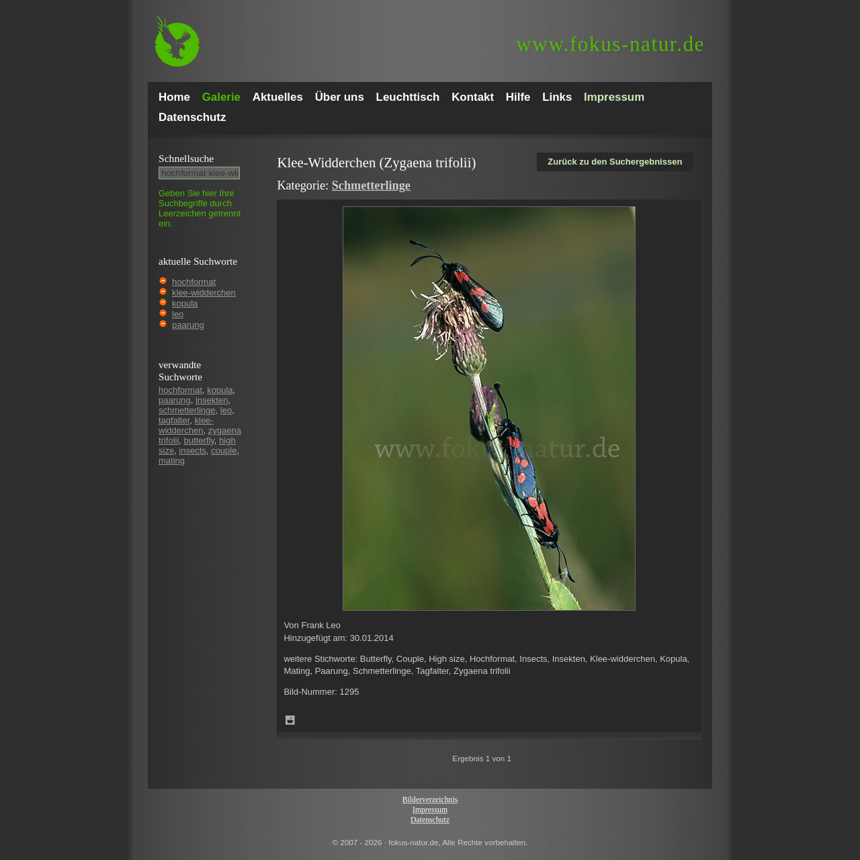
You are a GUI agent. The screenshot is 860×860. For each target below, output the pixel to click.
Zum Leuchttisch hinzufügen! (290, 720)
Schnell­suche (186, 158)
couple (223, 450)
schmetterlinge (187, 410)
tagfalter (174, 420)
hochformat (194, 282)
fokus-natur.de (610, 44)
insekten (212, 400)
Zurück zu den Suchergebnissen (615, 162)
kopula (185, 303)
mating (172, 461)
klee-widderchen (204, 293)
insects (192, 450)
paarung (188, 325)
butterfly (199, 440)
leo (177, 314)
